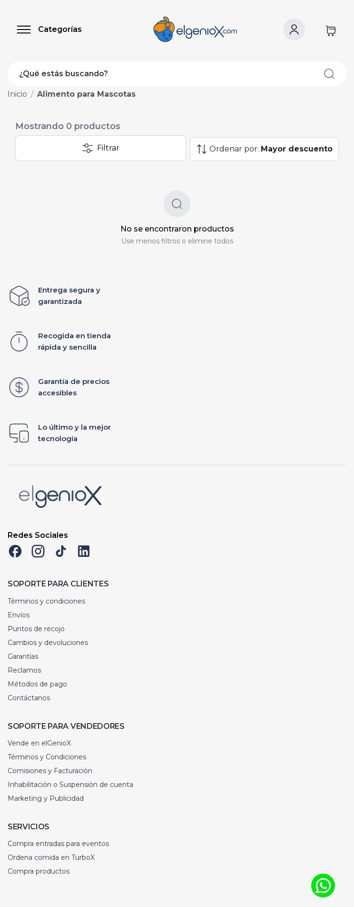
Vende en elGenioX (39, 743)
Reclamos (24, 670)
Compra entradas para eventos (58, 843)
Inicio (17, 94)
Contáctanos (29, 698)
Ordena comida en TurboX (51, 857)
